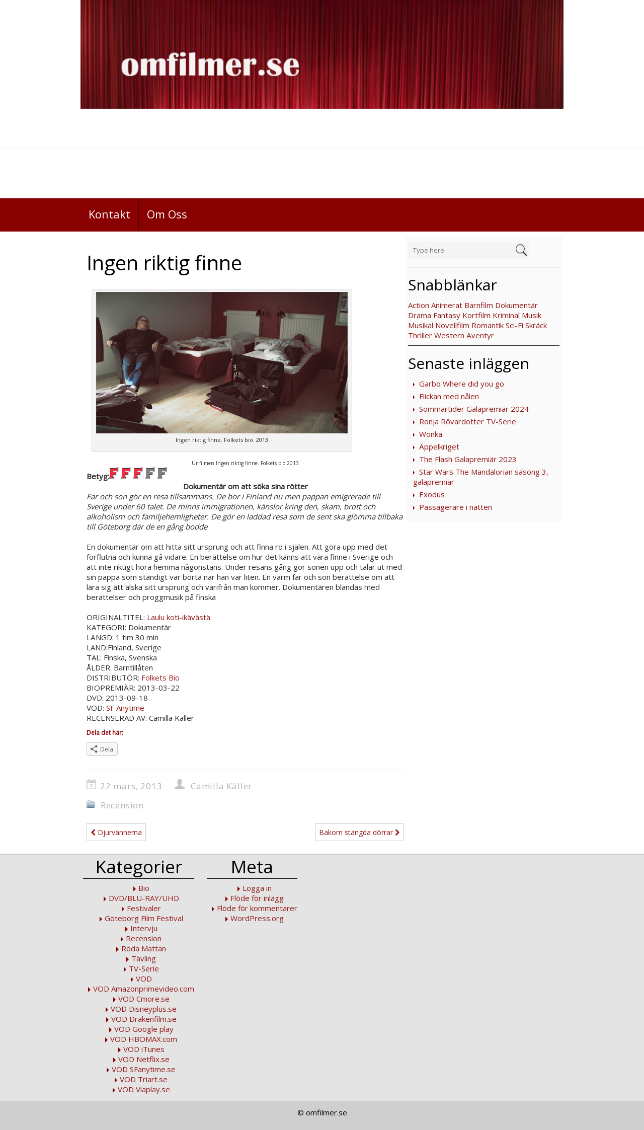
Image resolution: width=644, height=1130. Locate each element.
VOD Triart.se (144, 1079)
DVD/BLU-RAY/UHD (144, 898)
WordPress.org (257, 918)
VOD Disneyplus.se (144, 1009)
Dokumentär (516, 305)
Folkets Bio (160, 677)
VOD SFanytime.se (144, 1069)
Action (418, 305)
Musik (531, 315)
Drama (419, 315)
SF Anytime (125, 708)
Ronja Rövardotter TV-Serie (467, 421)
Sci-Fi (514, 325)
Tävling (143, 958)
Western (449, 335)
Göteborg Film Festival (144, 918)
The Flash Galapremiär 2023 (468, 459)
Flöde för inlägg (257, 898)
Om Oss (167, 213)
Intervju (143, 928)
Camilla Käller (221, 786)
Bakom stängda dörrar (359, 832)
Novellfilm (452, 325)
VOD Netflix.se (144, 1059)
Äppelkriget (439, 446)
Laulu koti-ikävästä (178, 617)
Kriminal (506, 315)
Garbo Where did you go (461, 384)
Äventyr (480, 335)
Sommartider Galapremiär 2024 (474, 409)
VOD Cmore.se (144, 999)
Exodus (432, 494)
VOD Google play (144, 1029)
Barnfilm (478, 305)
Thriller (420, 335)
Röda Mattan (143, 948)
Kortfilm (476, 315)
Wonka (430, 434)
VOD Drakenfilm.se (144, 1019)
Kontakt (109, 213)
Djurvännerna (116, 832)
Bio (143, 888)
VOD (144, 978)
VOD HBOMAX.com (143, 1039)
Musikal (420, 325)
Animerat (446, 305)
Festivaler (144, 908)
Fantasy (446, 315)
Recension (122, 805)
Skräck (536, 325)
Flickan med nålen (449, 396)
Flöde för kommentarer (257, 908)
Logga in (257, 888)
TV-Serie (144, 968)
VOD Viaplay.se (144, 1089)
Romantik (487, 325)
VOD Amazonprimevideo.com (143, 989)
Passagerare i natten (455, 507)
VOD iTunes (144, 1049)
